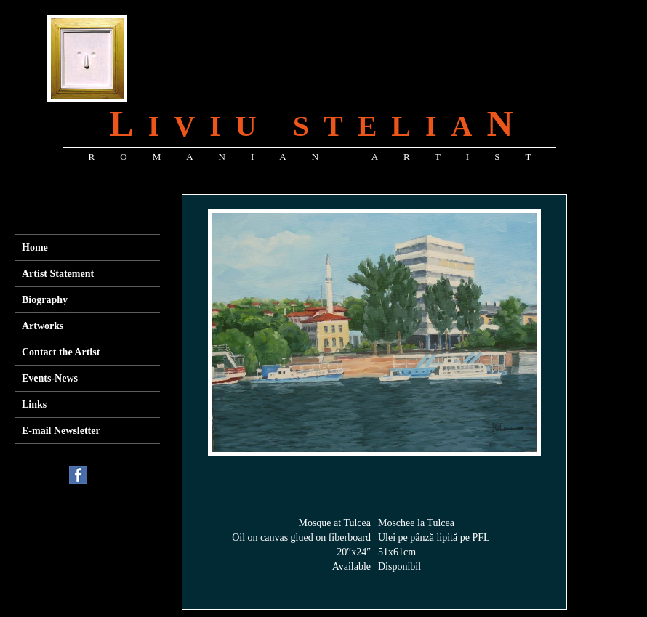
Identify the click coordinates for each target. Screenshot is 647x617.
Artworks (43, 325)
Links (34, 404)
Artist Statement (58, 273)
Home (35, 247)
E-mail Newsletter (61, 430)
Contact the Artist (61, 352)
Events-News (50, 378)
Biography (45, 299)
